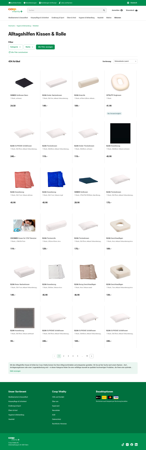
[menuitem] (18, 18)
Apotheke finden (14, 3)
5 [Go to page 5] (77, 356)
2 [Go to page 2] (63, 356)
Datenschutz (56, 419)
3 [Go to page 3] (68, 356)
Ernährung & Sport (14, 406)
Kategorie (15, 47)
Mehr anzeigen (15, 371)
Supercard (55, 406)
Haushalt (11, 419)
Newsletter (56, 410)
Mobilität (36, 26)
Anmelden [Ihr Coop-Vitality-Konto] (117, 10)
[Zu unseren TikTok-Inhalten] (122, 444)
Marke (30, 47)
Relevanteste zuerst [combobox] (122, 61)
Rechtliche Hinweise (59, 424)
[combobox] (64, 10)
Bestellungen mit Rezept (48, 3)
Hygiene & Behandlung (24, 26)
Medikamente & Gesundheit (18, 397)
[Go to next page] (92, 356)
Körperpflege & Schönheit (17, 401)
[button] (132, 3)
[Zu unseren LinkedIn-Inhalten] (136, 444)
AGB (53, 415)
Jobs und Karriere (65, 3)
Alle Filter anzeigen (45, 47)
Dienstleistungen (30, 3)
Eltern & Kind (12, 410)
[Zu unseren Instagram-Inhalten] (127, 444)
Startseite (11, 26)
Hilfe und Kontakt (58, 397)
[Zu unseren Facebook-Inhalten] (131, 444)
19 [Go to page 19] (87, 356)
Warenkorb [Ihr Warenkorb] (132, 10)
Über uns (55, 401)
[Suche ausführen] (104, 10)
